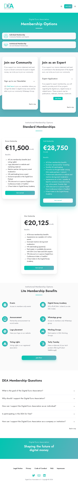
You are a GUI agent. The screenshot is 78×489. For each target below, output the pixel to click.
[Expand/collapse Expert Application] (72, 79)
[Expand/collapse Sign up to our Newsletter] (34, 81)
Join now (68, 6)
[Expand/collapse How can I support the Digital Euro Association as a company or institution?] (74, 421)
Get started (20, 193)
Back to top (32, 104)
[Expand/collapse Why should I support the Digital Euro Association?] (74, 398)
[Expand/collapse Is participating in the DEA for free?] (74, 414)
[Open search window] (61, 6)
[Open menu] (75, 6)
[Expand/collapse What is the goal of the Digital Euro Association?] (74, 391)
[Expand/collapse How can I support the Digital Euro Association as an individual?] (74, 406)
